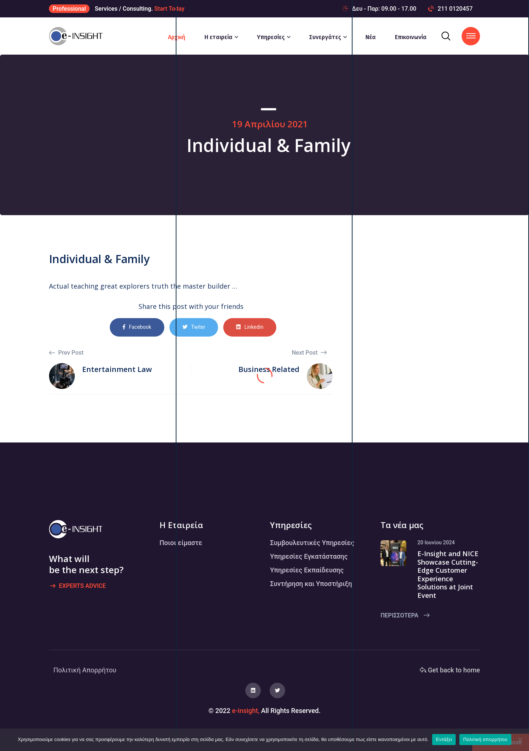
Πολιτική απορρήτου (485, 739)
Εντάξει (444, 739)
